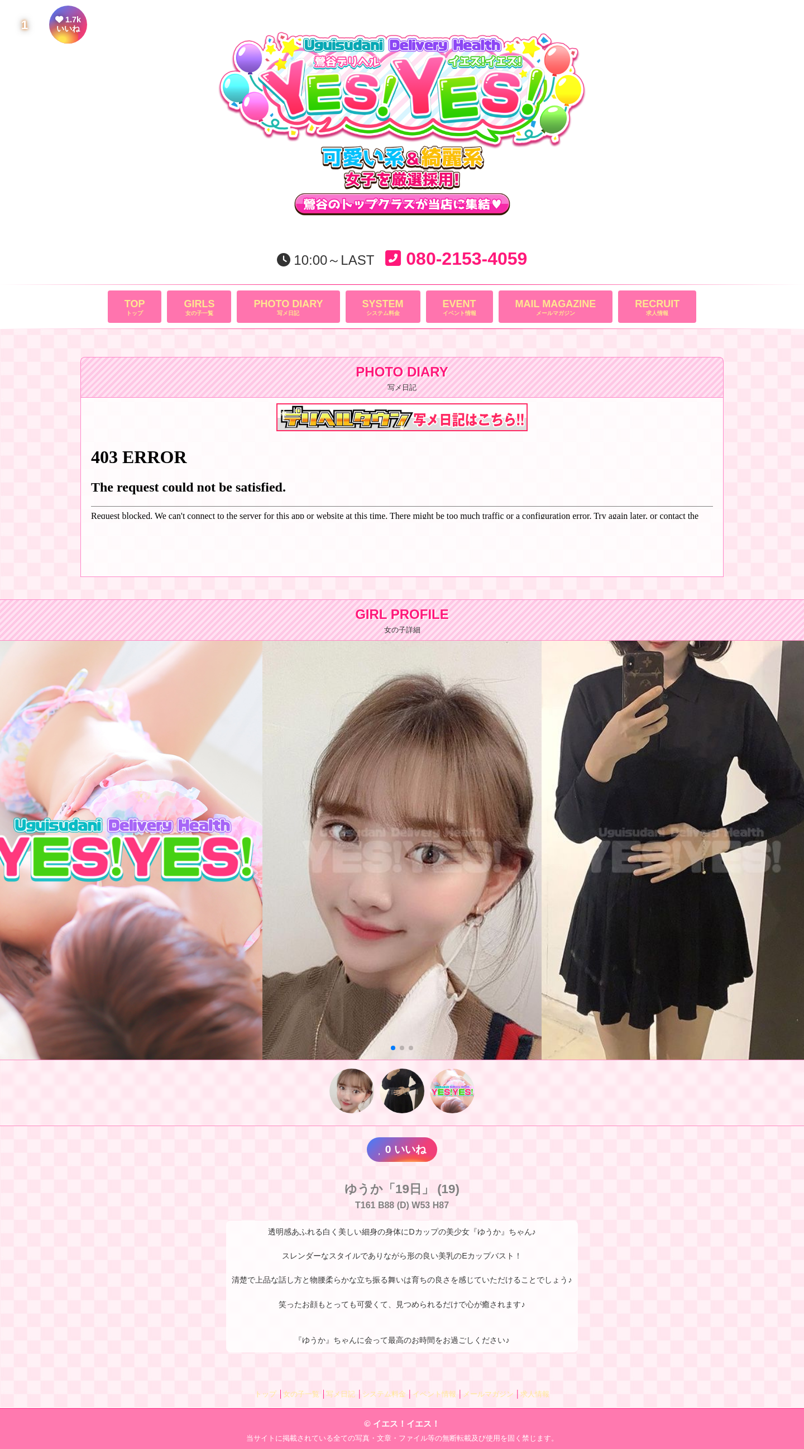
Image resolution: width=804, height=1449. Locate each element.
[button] (393, 1048)
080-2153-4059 (456, 259)
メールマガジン (555, 307)
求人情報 (657, 307)
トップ (135, 307)
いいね (401, 1149)
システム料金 (383, 307)
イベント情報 (459, 307)
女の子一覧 (199, 307)
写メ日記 (288, 307)
